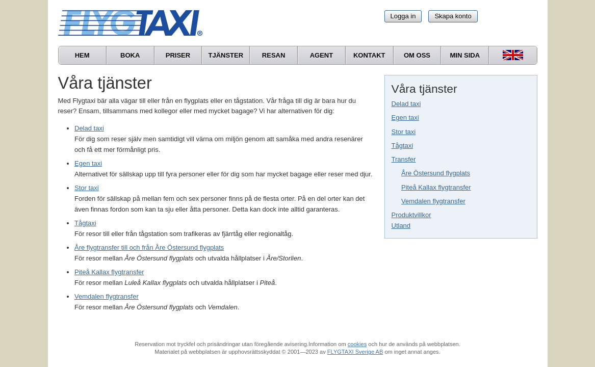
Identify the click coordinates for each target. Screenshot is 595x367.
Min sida (465, 55)
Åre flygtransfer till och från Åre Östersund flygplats (149, 247)
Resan (274, 55)
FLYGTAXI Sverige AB (355, 352)
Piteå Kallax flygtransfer (436, 187)
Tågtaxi (402, 145)
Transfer (404, 159)
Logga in (403, 16)
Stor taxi (404, 132)
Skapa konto (452, 16)
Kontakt (369, 55)
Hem (82, 55)
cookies (357, 344)
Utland (401, 225)
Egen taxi (405, 117)
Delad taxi (406, 104)
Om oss (417, 55)
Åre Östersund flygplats (435, 173)
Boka (130, 55)
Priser (178, 55)
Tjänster (225, 55)
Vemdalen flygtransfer (433, 201)
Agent (321, 55)
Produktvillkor (411, 215)
